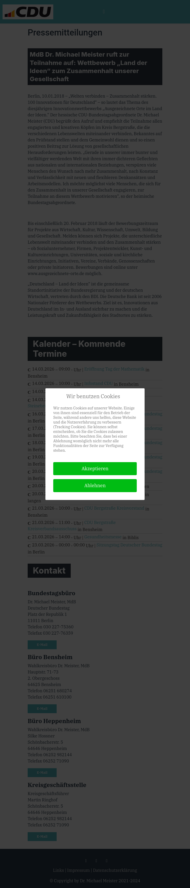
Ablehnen (95, 485)
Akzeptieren (94, 469)
